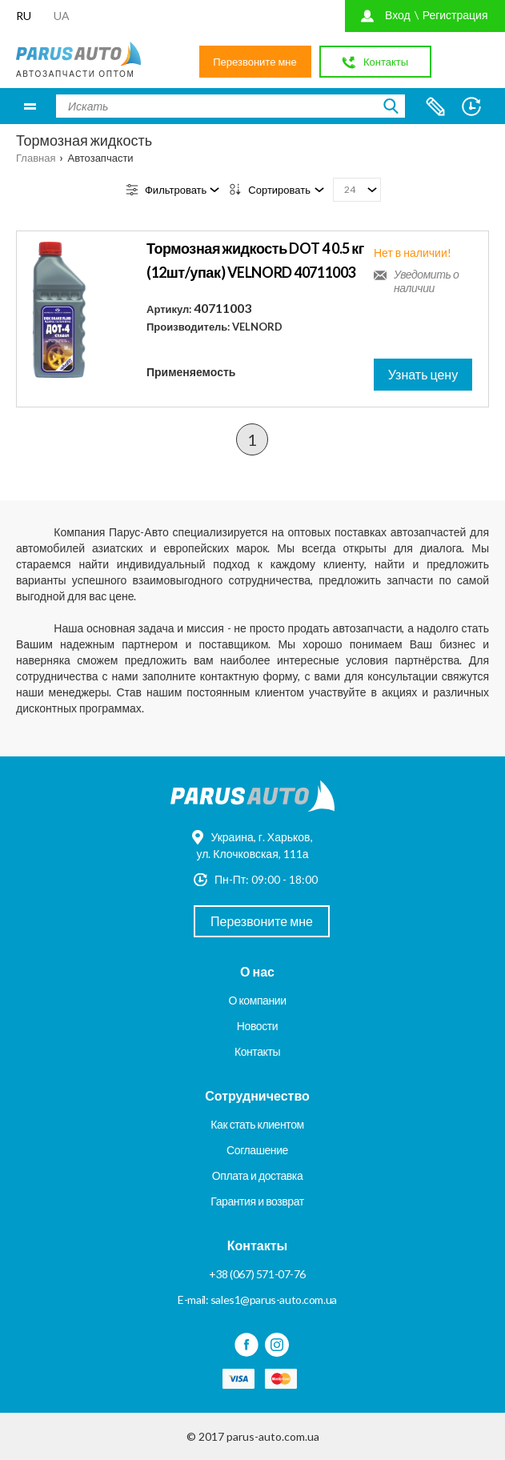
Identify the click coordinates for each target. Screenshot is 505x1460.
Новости (257, 1026)
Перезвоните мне (255, 61)
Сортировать (279, 189)
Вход (398, 15)
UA (62, 15)
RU (23, 15)
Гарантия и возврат (256, 1201)
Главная (35, 157)
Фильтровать (175, 189)
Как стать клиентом (256, 1124)
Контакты (257, 1051)
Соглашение (257, 1150)
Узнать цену (423, 374)
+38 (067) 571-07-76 (257, 1274)
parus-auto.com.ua (272, 1436)
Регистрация (455, 15)
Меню (30, 106)
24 (349, 189)
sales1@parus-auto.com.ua (273, 1299)
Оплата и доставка (257, 1175)
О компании (257, 1000)
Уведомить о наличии (426, 281)
